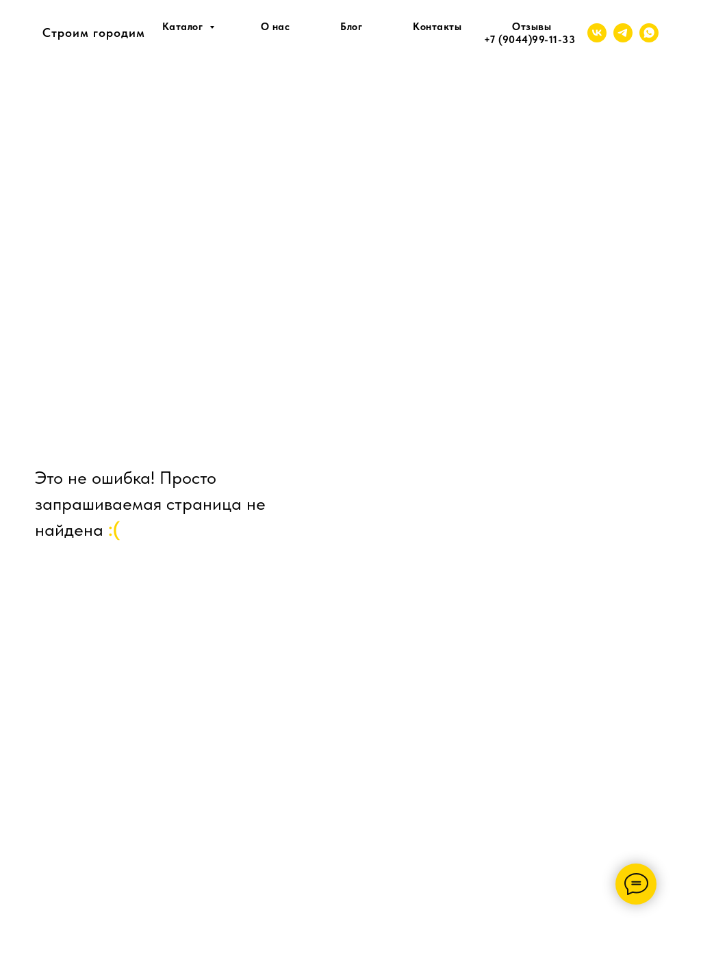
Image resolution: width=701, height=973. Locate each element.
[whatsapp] (649, 32)
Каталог (184, 27)
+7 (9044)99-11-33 (530, 40)
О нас (275, 27)
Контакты (437, 27)
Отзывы (531, 27)
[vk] (597, 32)
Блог (351, 27)
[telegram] (623, 32)
